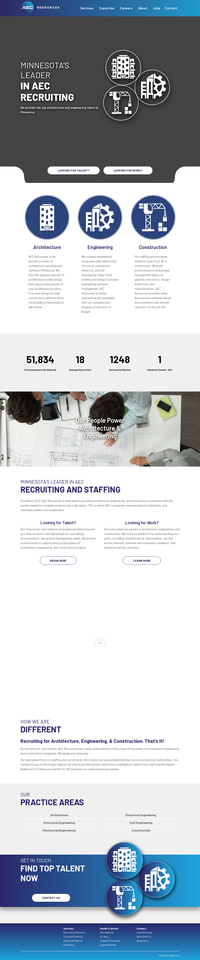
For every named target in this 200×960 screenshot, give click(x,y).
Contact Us (51, 898)
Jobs (156, 8)
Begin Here (58, 560)
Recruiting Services (74, 932)
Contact (171, 8)
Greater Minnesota (110, 940)
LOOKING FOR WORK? (127, 170)
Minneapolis (107, 932)
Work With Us (144, 936)
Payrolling (69, 944)
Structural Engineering (59, 822)
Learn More (142, 560)
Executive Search (72, 940)
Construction (141, 830)
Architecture (59, 815)
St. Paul (104, 936)
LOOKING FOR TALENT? (74, 170)
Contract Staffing (73, 936)
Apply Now (142, 940)
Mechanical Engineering (59, 830)
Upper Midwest (108, 944)
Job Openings (144, 932)
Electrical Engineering (141, 815)
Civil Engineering (141, 822)
